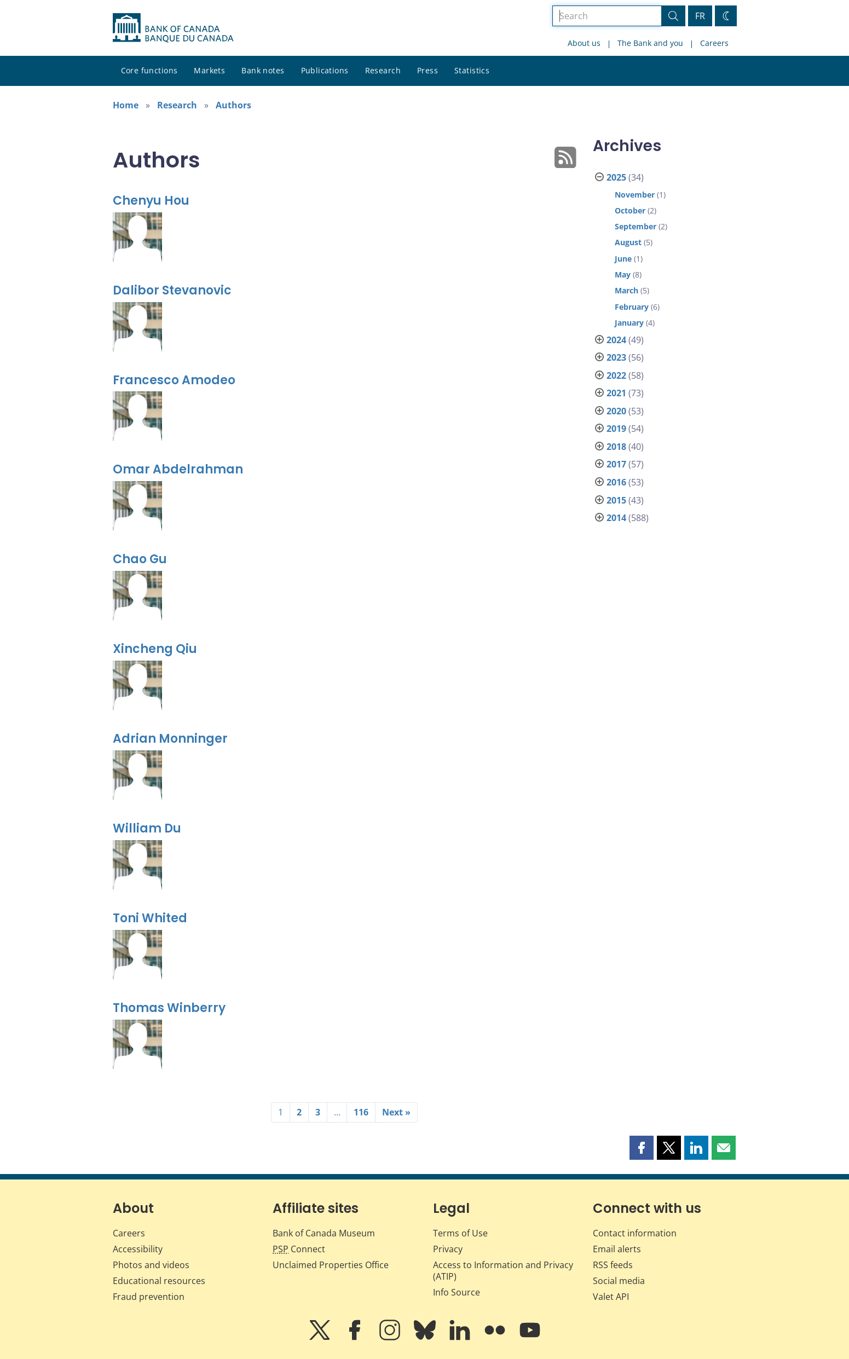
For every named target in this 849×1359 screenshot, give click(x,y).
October (630, 210)
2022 (616, 375)
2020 (616, 411)
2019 (616, 429)
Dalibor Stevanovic (172, 290)
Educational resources (159, 1281)
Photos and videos (151, 1265)
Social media (619, 1281)
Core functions (149, 70)
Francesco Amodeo (174, 380)
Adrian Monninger (170, 738)
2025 (616, 177)
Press (427, 70)
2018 (616, 447)
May (623, 274)
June (623, 258)
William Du (147, 828)
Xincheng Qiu (155, 648)
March (626, 290)
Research (383, 70)
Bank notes (262, 70)
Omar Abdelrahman (178, 469)
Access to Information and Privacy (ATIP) (503, 1270)
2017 (616, 464)
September (635, 226)
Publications (325, 70)
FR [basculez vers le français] (700, 16)
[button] (641, 1148)
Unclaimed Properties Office (331, 1265)
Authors (233, 105)
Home (125, 105)
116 (361, 1112)
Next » (396, 1112)
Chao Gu (140, 559)
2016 (616, 482)
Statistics (471, 70)
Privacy (448, 1249)
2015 (616, 500)
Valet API (611, 1297)
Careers (714, 43)
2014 (616, 518)
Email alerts (617, 1249)
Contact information (635, 1233)
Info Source (456, 1292)
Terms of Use (460, 1233)
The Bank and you (650, 43)
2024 (616, 340)
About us (584, 43)
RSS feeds (613, 1265)
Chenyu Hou (151, 200)
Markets (209, 70)
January (629, 322)
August (628, 242)
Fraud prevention (148, 1297)
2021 (616, 393)
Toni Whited (150, 918)
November (635, 194)
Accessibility (138, 1249)
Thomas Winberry (169, 1007)
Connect (299, 1249)
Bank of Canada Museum (324, 1233)
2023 (616, 357)
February (632, 307)
